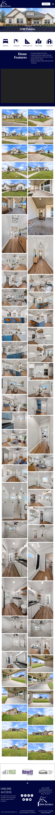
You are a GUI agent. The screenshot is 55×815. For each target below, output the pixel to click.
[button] (53, 4)
